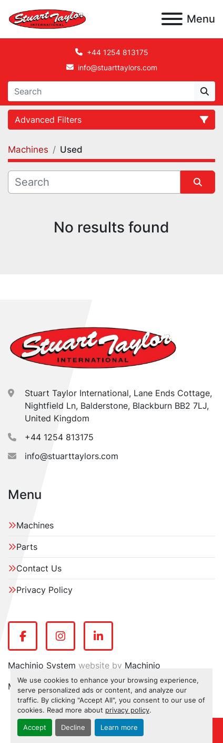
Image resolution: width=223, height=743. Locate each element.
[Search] (101, 91)
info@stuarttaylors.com (117, 67)
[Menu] (172, 19)
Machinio (142, 665)
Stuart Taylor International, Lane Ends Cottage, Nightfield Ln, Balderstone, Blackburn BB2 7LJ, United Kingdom (118, 405)
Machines (35, 525)
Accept (34, 727)
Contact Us (39, 568)
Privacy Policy (44, 590)
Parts (26, 547)
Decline (73, 727)
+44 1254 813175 (117, 52)
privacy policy (127, 710)
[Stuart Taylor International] (93, 347)
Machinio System (42, 665)
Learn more (119, 727)
